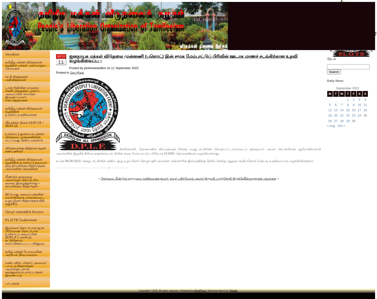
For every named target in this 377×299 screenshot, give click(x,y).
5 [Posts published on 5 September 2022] (330, 105)
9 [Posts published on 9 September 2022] (353, 105)
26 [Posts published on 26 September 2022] (330, 121)
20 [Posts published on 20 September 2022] (335, 115)
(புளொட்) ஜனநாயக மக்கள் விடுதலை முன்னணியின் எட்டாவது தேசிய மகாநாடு (24, 137)
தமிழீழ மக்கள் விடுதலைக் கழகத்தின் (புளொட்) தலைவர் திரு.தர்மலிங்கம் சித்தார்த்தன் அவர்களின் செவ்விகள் (26, 164)
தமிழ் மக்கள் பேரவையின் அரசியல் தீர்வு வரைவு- (23, 253)
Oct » (341, 126)
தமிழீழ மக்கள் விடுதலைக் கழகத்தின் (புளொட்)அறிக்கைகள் (23, 112)
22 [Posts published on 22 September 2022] (348, 115)
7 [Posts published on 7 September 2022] (342, 105)
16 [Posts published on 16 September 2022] (353, 110)
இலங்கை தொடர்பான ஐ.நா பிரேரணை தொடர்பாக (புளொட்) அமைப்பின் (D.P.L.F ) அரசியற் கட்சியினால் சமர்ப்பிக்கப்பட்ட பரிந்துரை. (25, 235)
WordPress (200, 290)
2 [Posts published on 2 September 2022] (353, 99)
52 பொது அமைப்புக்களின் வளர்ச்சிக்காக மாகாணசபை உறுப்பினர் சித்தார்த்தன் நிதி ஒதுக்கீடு (24, 199)
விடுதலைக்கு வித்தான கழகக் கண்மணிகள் (25, 149)
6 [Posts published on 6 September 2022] (336, 105)
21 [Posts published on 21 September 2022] (341, 115)
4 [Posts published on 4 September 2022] (365, 99)
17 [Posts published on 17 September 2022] (359, 110)
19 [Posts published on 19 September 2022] (330, 115)
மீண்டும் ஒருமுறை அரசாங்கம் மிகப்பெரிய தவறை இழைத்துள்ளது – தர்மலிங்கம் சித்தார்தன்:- (22, 181)
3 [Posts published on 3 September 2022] (359, 99)
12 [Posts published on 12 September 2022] (330, 110)
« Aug (331, 126)
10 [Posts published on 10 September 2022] (359, 105)
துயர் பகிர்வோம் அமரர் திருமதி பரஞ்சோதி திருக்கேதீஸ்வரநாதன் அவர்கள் (223, 178)
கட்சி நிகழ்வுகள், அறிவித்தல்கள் (16, 78)
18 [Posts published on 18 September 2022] (365, 110)
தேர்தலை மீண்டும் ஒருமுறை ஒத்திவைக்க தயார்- (135, 178)
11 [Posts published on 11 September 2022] (365, 105)
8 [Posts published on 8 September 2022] (348, 105)
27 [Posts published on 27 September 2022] (335, 121)
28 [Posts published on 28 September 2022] (341, 121)
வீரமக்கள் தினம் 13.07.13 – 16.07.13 (24, 124)
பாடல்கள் (12, 283)
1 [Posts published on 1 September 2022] (348, 99)
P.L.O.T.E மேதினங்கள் (21, 220)
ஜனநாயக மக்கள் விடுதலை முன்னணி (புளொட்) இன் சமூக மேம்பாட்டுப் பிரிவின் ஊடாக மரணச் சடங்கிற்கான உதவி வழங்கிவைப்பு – (183, 58)
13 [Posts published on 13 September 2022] (335, 110)
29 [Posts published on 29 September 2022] (348, 121)
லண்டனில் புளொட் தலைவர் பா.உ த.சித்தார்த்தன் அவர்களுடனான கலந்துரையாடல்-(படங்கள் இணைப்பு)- (25, 269)
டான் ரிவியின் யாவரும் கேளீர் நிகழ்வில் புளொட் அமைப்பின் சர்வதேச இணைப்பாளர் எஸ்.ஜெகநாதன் (23, 94)
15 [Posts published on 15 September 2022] (348, 110)
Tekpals (233, 290)
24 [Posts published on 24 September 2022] (359, 115)
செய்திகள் (12, 54)
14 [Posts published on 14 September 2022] (341, 110)
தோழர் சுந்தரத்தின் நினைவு (24, 212)
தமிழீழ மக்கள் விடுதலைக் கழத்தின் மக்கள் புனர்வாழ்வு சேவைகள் (25, 65)
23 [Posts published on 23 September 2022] (353, 115)
